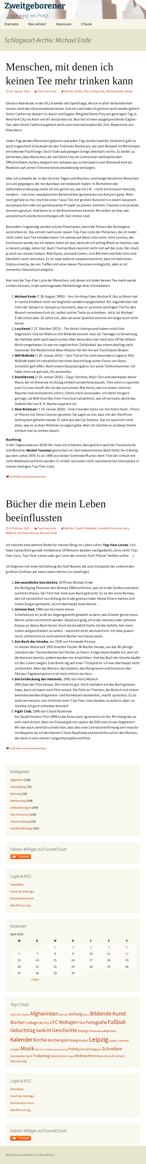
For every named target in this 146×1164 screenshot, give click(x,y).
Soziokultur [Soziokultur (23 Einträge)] (17, 1056)
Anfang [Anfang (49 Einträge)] (76, 1014)
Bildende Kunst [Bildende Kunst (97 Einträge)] (108, 1013)
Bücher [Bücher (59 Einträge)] (17, 1022)
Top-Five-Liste (47, 91)
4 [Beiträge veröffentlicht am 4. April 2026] (109, 947)
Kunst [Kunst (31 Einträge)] (83, 1040)
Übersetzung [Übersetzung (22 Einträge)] (18, 1061)
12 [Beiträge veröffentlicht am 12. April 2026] (126, 954)
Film (86, 91)
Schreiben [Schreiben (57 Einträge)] (112, 1049)
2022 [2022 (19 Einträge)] (19, 1014)
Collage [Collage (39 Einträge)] (32, 1022)
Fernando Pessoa (109, 528)
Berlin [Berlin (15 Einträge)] (86, 1014)
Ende (78, 91)
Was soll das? (37, 24)
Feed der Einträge (22, 891)
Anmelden (17, 884)
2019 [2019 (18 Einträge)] (13, 1014)
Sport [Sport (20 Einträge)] (29, 1056)
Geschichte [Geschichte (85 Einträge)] (64, 1030)
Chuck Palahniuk (85, 528)
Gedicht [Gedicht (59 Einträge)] (43, 1030)
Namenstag (17, 801)
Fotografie (97, 91)
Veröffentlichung (21, 828)
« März (35, 979)
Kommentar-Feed (22, 898)
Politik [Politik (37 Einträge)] (73, 1049)
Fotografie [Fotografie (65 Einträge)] (96, 1022)
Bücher (69, 91)
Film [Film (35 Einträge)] (81, 1022)
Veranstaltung (19, 821)
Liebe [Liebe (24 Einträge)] (113, 1041)
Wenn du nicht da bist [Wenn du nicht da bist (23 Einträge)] (110, 1056)
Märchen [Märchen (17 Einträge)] (40, 1049)
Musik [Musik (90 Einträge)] (27, 1048)
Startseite (11, 24)
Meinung (15, 794)
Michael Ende (114, 91)
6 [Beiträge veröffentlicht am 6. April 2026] (19, 954)
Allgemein (16, 780)
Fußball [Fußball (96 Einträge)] (116, 1022)
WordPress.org (20, 905)
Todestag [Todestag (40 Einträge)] (41, 1055)
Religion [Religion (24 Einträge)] (95, 1049)
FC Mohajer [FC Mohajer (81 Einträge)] (64, 1022)
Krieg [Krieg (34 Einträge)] (74, 1040)
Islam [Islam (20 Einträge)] (113, 1031)
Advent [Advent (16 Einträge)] (25, 1014)
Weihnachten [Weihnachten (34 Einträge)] (85, 1055)
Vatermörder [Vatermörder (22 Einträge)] (58, 1056)
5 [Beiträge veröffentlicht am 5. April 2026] (126, 947)
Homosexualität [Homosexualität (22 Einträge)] (99, 1031)
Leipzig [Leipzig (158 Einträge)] (98, 1039)
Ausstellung (18, 787)
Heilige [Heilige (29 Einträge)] (83, 1030)
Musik (129, 91)
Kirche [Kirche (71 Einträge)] (40, 1040)
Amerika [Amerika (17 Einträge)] (63, 1014)
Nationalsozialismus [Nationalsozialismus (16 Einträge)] (56, 1049)
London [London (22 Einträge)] (15, 1049)
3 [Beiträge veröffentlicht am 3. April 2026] (91, 947)
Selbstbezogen (20, 808)
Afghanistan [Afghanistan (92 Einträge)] (44, 1013)
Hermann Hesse (27, 533)
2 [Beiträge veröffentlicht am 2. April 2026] (73, 947)
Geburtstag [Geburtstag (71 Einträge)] (22, 1030)
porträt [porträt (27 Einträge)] (84, 1049)
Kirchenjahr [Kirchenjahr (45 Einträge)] (58, 1040)
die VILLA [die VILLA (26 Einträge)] (45, 1023)
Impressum (63, 24)
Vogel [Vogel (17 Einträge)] (70, 1056)
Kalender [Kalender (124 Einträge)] (21, 1039)
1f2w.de (86, 24)
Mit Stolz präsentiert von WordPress (30, 1155)
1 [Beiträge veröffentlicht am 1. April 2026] (55, 947)
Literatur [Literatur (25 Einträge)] (123, 1041)
